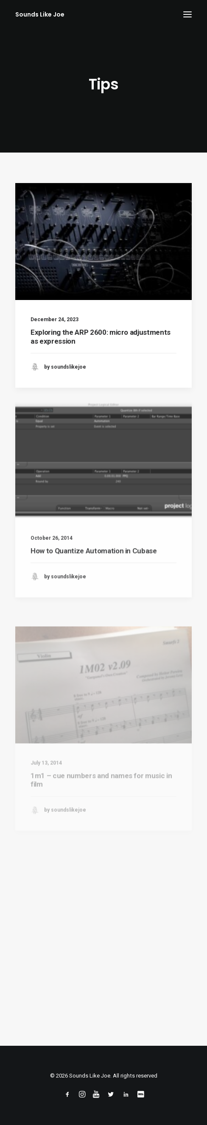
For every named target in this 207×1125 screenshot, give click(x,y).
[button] (187, 14)
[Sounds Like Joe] (39, 14)
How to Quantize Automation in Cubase (94, 575)
